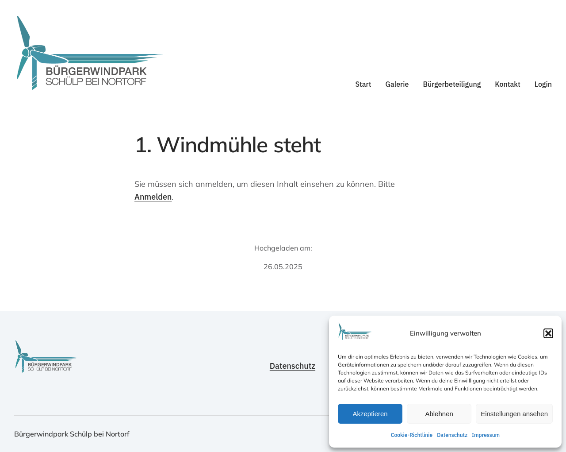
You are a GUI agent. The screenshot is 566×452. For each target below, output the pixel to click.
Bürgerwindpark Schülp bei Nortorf (72, 433)
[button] (548, 333)
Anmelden (153, 197)
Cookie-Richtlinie (411, 435)
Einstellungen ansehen (514, 413)
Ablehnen (439, 413)
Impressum (486, 435)
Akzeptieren (369, 413)
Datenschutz (452, 435)
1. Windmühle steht (227, 144)
